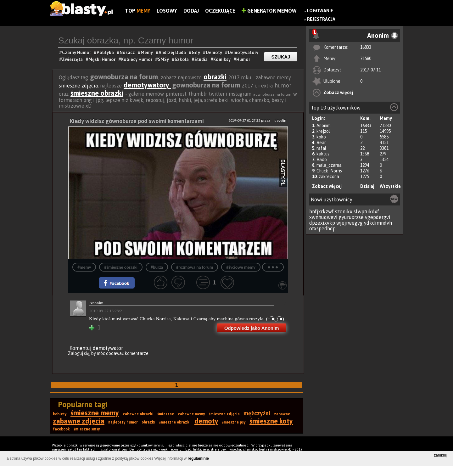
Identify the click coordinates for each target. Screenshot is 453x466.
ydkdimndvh (378, 223)
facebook (61, 429)
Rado (321, 159)
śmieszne (165, 414)
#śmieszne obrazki (120, 267)
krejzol (323, 131)
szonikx (343, 211)
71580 (365, 58)
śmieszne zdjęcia (78, 85)
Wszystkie (390, 186)
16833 (365, 47)
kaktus (322, 153)
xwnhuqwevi (323, 217)
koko (321, 136)
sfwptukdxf (366, 211)
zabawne (282, 414)
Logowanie (320, 10)
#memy (84, 267)
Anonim (323, 125)
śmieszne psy (234, 422)
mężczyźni (256, 413)
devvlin (280, 120)
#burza (157, 267)
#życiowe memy (240, 267)
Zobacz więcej (338, 92)
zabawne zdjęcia (78, 421)
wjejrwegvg (349, 223)
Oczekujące (220, 11)
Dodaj (191, 11)
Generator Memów (269, 11)
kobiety (60, 414)
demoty (206, 421)
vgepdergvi (377, 217)
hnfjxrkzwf (321, 211)
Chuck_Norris (329, 170)
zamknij (440, 455)
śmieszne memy (94, 413)
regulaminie (198, 458)
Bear (321, 142)
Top (137, 11)
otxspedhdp (322, 228)
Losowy (167, 11)
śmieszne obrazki (96, 93)
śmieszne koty (271, 421)
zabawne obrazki (138, 414)
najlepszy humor (123, 422)
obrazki (215, 77)
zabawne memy (191, 414)
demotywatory (147, 85)
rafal (321, 148)
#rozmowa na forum (194, 267)
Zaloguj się (78, 353)
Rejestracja (321, 19)
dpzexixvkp (322, 223)
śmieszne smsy (87, 429)
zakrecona (329, 176)
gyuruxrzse (351, 217)
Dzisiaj (367, 186)
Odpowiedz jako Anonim (251, 328)
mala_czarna (329, 165)
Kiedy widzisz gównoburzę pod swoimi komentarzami (137, 121)
